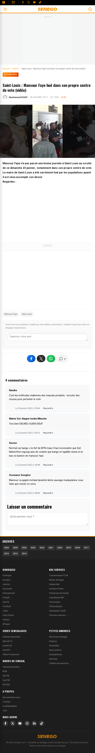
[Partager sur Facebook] (31, 358)
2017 (86, 547)
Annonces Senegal (58, 637)
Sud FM (6, 680)
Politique (7, 575)
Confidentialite (10, 706)
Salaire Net (54, 584)
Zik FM (6, 675)
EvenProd (7, 645)
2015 (15, 553)
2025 (15, 547)
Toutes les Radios (11, 667)
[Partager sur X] (41, 358)
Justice (6, 584)
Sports (6, 602)
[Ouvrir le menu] (5, 9)
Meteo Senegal (56, 580)
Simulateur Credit (57, 611)
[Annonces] (3, 2)
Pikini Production (11, 654)
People (6, 597)
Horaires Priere (56, 588)
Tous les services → (58, 615)
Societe (6, 580)
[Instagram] (27, 723)
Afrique (6, 624)
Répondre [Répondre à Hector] (48, 465)
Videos (6, 619)
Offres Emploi (55, 606)
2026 (6, 547)
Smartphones (55, 654)
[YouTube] (34, 2)
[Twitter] (28, 2)
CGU (5, 710)
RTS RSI (6, 684)
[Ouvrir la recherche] (90, 9)
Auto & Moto (55, 650)
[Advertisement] (47, 39)
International (9, 593)
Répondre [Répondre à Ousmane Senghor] (48, 493)
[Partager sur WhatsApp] (51, 358)
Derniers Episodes (11, 637)
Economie (7, 588)
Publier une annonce (59, 663)
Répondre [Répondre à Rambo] (48, 408)
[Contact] (13, 2)
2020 (59, 547)
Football (7, 606)
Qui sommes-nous (11, 697)
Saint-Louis (27, 314)
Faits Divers (8, 615)
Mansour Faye (10, 314)
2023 (33, 547)
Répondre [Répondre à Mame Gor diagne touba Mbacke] (48, 433)
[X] (12, 723)
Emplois (53, 641)
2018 (77, 547)
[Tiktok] (40, 2)
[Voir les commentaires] (62, 359)
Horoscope (54, 602)
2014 (24, 553)
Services (53, 659)
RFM (5, 671)
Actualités (10, 74)
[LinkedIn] (34, 723)
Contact (7, 701)
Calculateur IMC (56, 597)
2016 (6, 553)
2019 (68, 547)
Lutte (5, 611)
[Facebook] (23, 2)
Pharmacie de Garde (59, 593)
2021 (50, 547)
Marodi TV (7, 641)
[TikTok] (41, 723)
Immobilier (54, 645)
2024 (24, 547)
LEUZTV (6, 650)
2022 (42, 547)
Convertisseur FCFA (58, 575)
